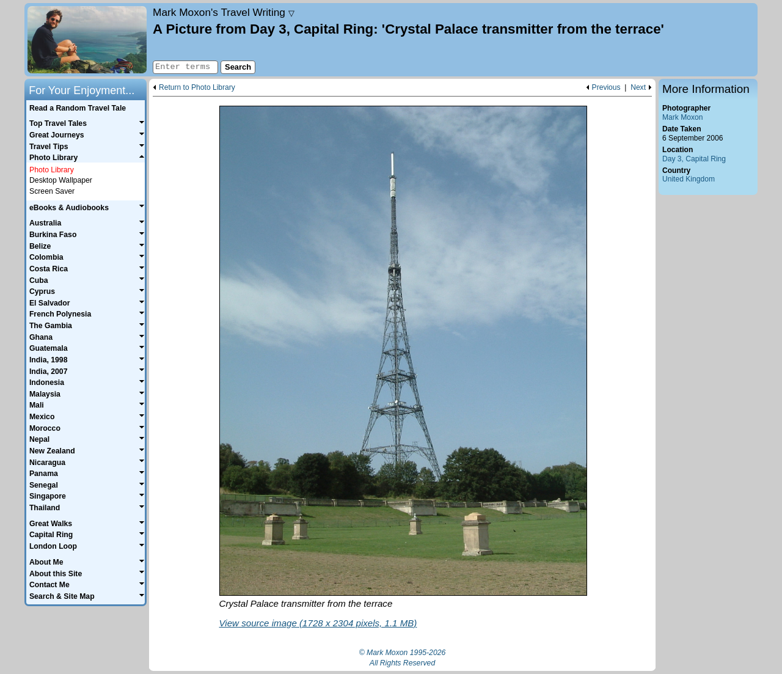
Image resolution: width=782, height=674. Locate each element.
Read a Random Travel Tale (77, 108)
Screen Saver (52, 191)
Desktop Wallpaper (60, 180)
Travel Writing (223, 12)
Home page (87, 39)
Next (638, 88)
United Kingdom (688, 179)
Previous (606, 88)
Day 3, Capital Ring (694, 159)
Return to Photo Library (197, 88)
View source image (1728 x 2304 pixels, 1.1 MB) (318, 623)
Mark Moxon (682, 117)
